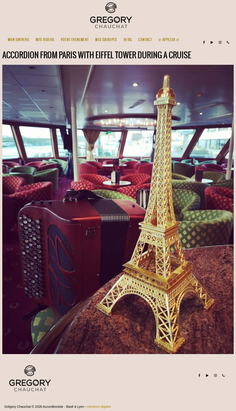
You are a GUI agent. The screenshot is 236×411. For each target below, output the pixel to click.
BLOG (128, 39)
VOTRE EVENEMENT (75, 39)
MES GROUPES (106, 39)
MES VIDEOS (45, 39)
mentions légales (99, 406)
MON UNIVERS (18, 39)
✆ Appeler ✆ (169, 39)
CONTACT (145, 39)
